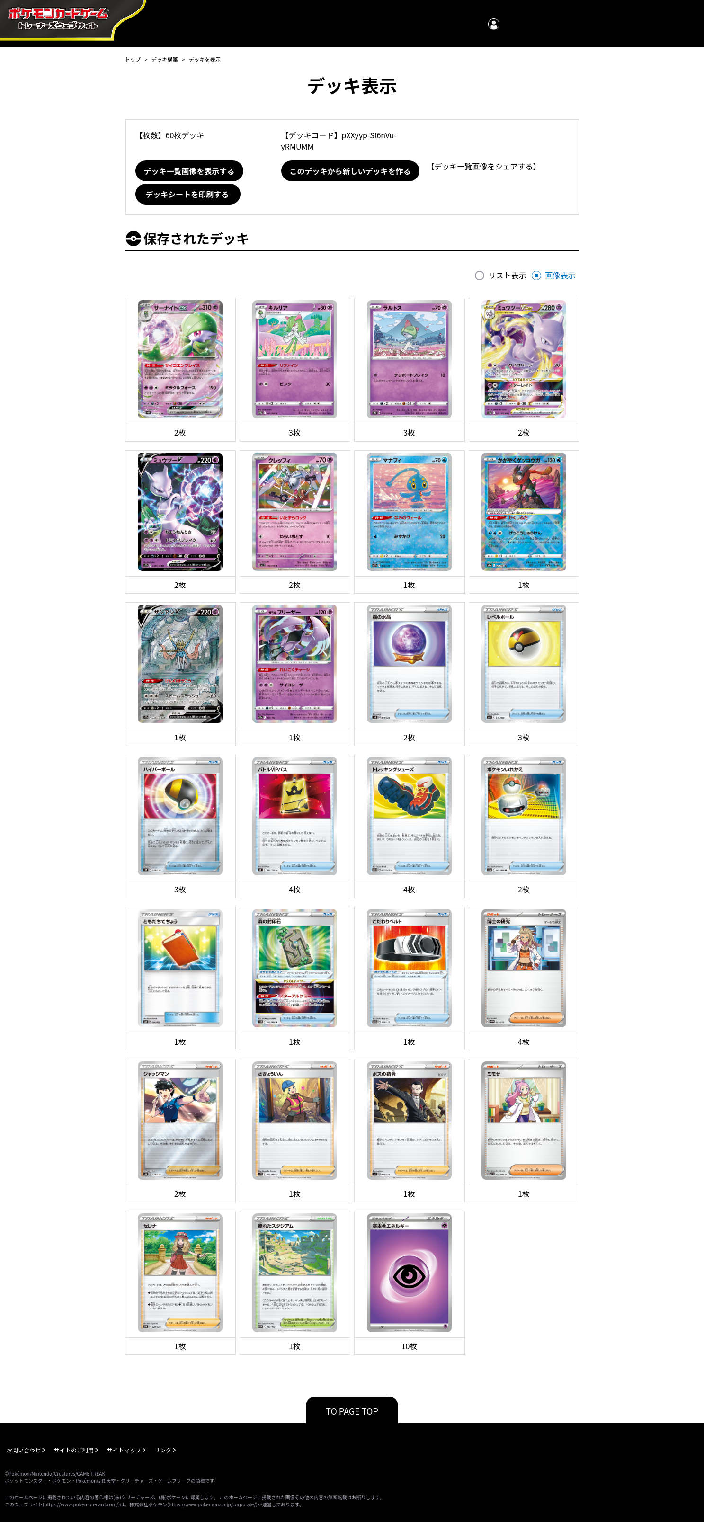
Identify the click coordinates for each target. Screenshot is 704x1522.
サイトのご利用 (74, 1450)
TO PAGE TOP (352, 1411)
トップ (133, 59)
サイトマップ (124, 1450)
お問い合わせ (24, 1450)
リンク (162, 1450)
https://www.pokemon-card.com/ (81, 1504)
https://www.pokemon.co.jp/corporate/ (212, 1504)
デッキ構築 (164, 59)
